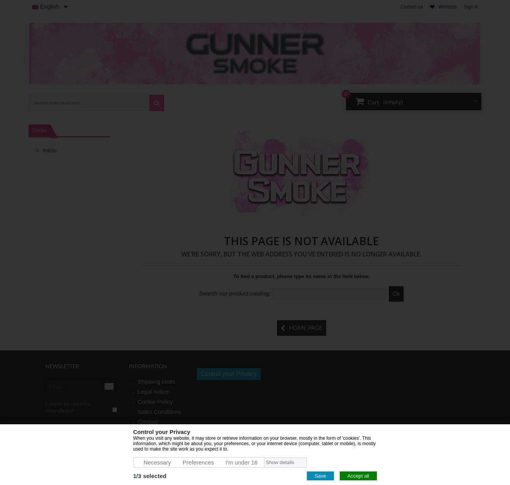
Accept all (358, 476)
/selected (149, 476)
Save (320, 476)
